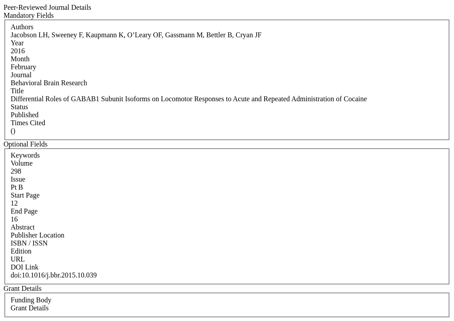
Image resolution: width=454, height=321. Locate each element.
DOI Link (25, 267)
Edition (21, 251)
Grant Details (30, 308)
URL (18, 259)
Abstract (23, 227)
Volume (21, 163)
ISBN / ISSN (29, 243)
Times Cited (28, 123)
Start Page (25, 195)
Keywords (25, 155)
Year (17, 43)
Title (17, 91)
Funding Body (31, 300)
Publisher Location (37, 235)
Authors (22, 27)
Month (20, 59)
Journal (21, 75)
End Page (24, 211)
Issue (18, 179)
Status (19, 107)
